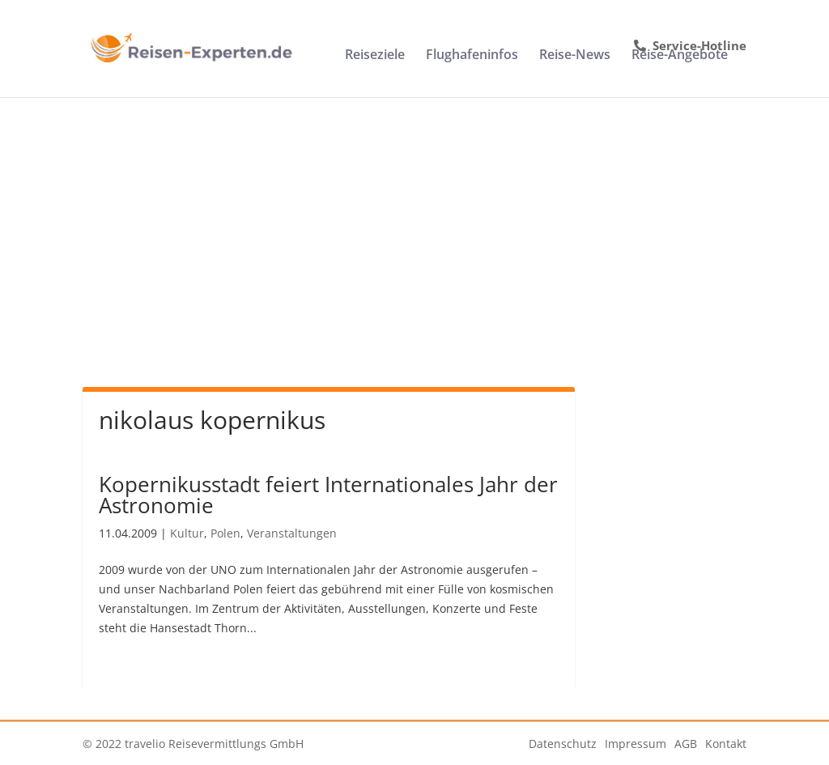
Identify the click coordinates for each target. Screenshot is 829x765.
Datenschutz (563, 743)
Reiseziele (375, 56)
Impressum (635, 743)
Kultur (187, 533)
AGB (685, 743)
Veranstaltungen (292, 533)
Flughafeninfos (472, 56)
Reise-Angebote (679, 56)
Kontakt (725, 743)
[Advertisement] (414, 218)
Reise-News (574, 56)
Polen (225, 533)
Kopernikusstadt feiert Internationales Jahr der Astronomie (328, 495)
